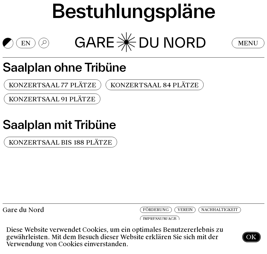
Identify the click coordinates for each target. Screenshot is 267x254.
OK (251, 237)
